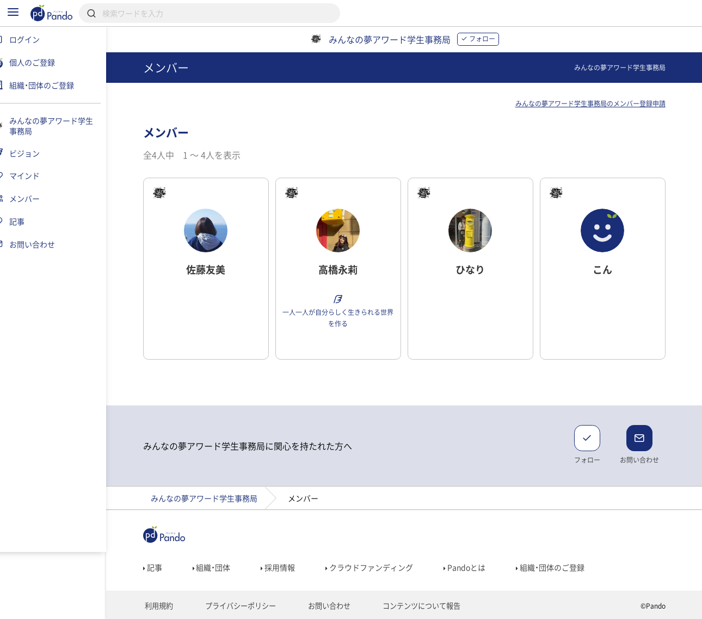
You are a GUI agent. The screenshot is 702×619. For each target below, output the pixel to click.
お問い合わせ (325, 606)
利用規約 (163, 606)
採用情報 (285, 567)
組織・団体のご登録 (557, 567)
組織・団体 (218, 567)
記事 (159, 567)
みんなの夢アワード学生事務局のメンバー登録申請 (597, 103)
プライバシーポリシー (241, 606)
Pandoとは (471, 567)
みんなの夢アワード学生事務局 (210, 498)
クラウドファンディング (376, 567)
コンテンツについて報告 (413, 606)
